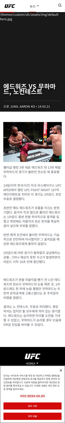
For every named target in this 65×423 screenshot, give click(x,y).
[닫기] (61, 370)
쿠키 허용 (32, 416)
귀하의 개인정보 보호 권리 (32, 395)
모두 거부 (32, 406)
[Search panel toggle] (60, 5)
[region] (32, 394)
